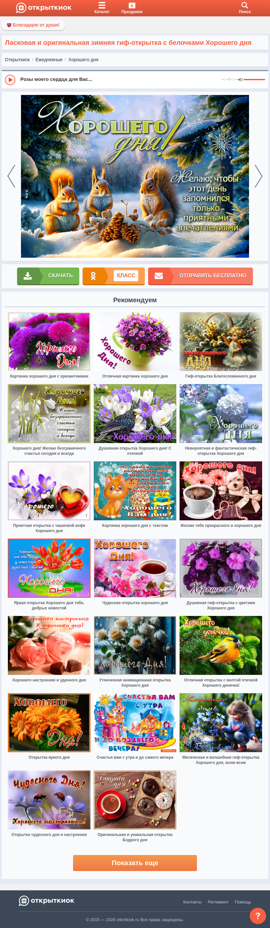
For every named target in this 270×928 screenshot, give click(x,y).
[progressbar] (254, 80)
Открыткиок (17, 59)
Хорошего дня (83, 59)
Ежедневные (49, 59)
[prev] (11, 176)
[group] (135, 79)
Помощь (243, 902)
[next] (259, 176)
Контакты (192, 902)
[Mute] (240, 80)
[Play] (10, 80)
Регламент (218, 902)
